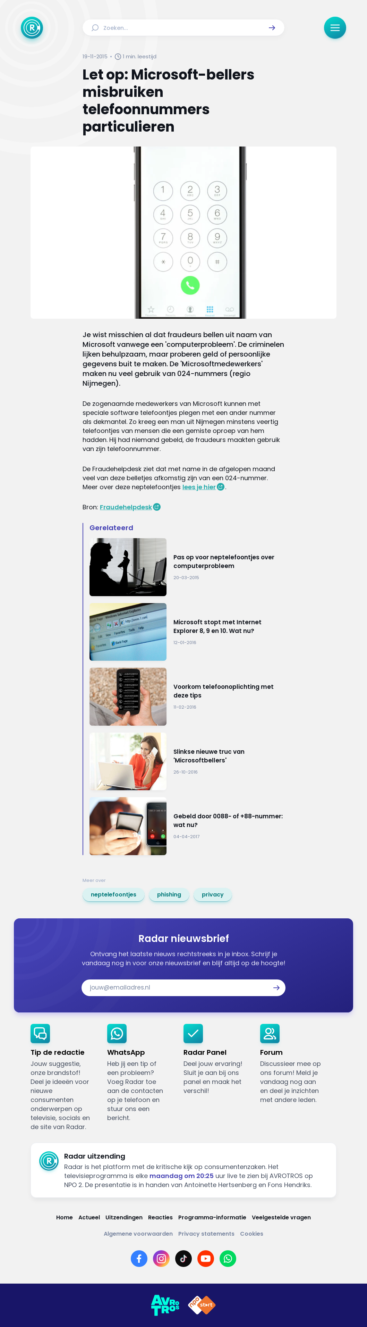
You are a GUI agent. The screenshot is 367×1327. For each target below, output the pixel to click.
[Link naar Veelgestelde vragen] (281, 1217)
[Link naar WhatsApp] (228, 1258)
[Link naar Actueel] (89, 1217)
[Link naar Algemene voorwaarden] (138, 1234)
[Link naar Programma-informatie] (212, 1217)
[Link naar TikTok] (183, 1258)
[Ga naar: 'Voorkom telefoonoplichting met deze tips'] (186, 697)
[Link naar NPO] (202, 1305)
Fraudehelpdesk (126, 507)
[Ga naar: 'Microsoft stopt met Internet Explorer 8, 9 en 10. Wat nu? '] (186, 632)
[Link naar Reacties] (160, 1217)
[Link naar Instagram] (161, 1258)
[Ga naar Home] (32, 28)
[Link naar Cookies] (251, 1234)
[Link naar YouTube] (205, 1258)
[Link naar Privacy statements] (206, 1234)
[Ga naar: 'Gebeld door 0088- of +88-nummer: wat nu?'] (186, 826)
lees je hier (199, 487)
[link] (114, 895)
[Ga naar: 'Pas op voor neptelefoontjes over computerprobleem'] (186, 567)
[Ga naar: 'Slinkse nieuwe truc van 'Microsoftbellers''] (186, 762)
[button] (272, 27)
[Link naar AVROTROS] (165, 1305)
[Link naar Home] (64, 1217)
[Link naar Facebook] (139, 1258)
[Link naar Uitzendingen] (124, 1217)
